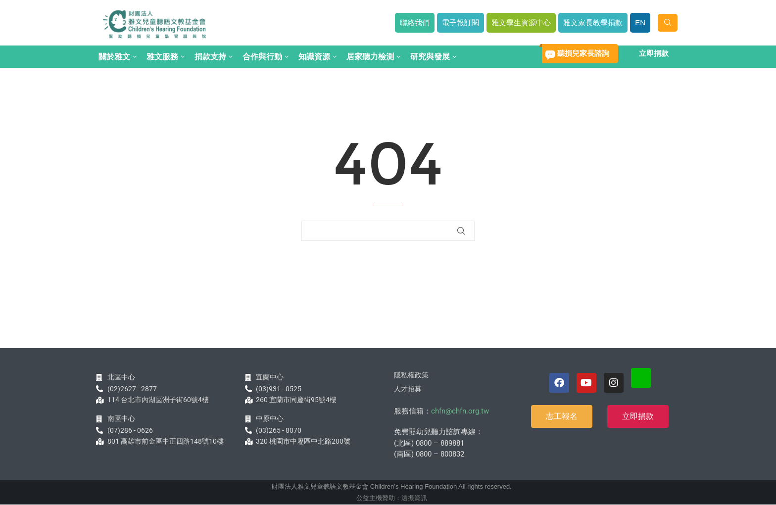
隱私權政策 (411, 375)
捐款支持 (210, 56)
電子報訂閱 (460, 22)
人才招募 (408, 389)
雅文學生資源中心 (521, 22)
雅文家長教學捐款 (593, 22)
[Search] (668, 23)
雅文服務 (162, 56)
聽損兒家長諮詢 (583, 53)
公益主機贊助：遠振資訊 (391, 498)
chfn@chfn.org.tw (460, 411)
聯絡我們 (415, 22)
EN (640, 22)
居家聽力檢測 (370, 56)
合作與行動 (262, 56)
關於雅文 (114, 56)
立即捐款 (654, 53)
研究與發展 (430, 56)
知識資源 (314, 56)
